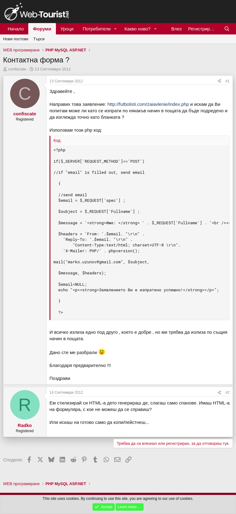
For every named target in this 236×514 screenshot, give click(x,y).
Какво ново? (137, 28)
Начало (16, 28)
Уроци (67, 28)
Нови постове (15, 39)
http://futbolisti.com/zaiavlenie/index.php (148, 104)
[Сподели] (219, 81)
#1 (228, 81)
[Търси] (227, 28)
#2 (228, 392)
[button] (115, 28)
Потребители (97, 28)
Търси (39, 39)
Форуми (42, 28)
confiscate (17, 69)
